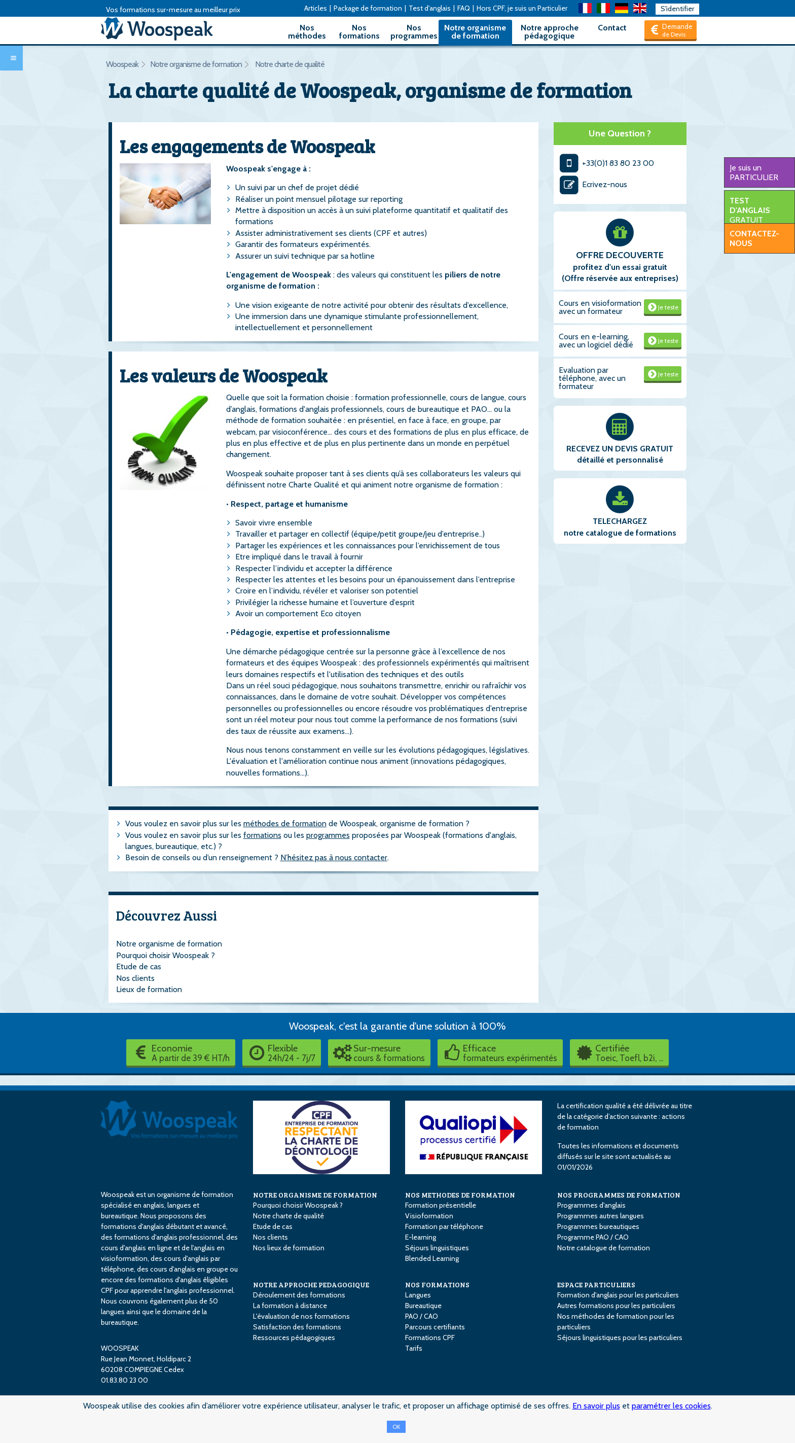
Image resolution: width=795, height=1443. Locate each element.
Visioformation (429, 1215)
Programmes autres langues (600, 1215)
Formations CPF (430, 1337)
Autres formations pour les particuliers (616, 1305)
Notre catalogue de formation (603, 1247)
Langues (418, 1294)
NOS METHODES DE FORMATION (460, 1195)
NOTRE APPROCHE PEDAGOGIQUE (311, 1284)
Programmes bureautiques (598, 1226)
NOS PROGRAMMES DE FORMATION (618, 1195)
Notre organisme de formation (475, 32)
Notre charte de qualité (289, 64)
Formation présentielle (440, 1205)
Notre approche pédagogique (550, 32)
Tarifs (413, 1348)
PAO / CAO (421, 1316)
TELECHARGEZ (620, 521)
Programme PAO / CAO (593, 1237)
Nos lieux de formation (288, 1247)
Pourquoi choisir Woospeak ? (165, 955)
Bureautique (423, 1305)
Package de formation (368, 8)
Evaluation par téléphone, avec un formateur (592, 378)
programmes (328, 835)
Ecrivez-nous (593, 184)
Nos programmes (414, 32)
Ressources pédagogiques (294, 1337)
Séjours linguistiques (437, 1247)
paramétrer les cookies (671, 1406)
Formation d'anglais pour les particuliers (618, 1294)
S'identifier (677, 8)
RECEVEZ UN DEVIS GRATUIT (619, 448)
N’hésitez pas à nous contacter (333, 857)
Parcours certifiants (435, 1326)
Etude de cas (138, 966)
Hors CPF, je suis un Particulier (522, 8)
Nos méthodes (307, 32)
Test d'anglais (430, 8)
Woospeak (122, 64)
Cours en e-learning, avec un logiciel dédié (596, 340)
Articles (315, 8)
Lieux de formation (149, 989)
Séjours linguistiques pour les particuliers (619, 1337)
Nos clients (135, 978)
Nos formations (359, 32)
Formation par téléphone (444, 1226)
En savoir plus (596, 1406)
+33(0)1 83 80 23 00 (607, 163)
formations (262, 835)
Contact (612, 27)
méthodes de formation (285, 823)
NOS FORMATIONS (437, 1284)
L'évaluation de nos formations (301, 1316)
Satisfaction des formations (297, 1326)
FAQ (463, 8)
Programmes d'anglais (591, 1205)
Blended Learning (432, 1258)
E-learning (420, 1237)
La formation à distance (290, 1305)
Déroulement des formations (299, 1294)
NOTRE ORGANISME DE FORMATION (315, 1195)
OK (396, 1426)
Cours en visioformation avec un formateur (600, 307)
